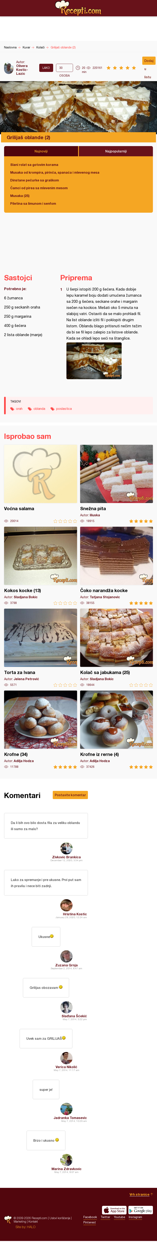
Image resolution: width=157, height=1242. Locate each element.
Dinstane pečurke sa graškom (34, 180)
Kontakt (33, 1222)
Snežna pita (116, 484)
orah (19, 408)
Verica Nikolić (66, 1068)
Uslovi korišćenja (59, 1219)
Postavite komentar (70, 795)
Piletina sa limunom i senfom (33, 203)
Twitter (105, 1218)
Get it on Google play (140, 1211)
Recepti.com (78, 8)
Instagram (135, 1218)
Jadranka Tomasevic (70, 1119)
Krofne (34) (40, 730)
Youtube (119, 1218)
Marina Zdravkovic (67, 1170)
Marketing (20, 1222)
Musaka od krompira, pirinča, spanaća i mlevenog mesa (54, 172)
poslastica (64, 408)
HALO (31, 1228)
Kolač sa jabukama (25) (116, 648)
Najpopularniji (116, 151)
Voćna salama (40, 484)
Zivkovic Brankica (66, 857)
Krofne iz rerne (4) (116, 730)
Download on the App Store (114, 1211)
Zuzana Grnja (66, 965)
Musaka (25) (19, 196)
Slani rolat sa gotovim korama (34, 165)
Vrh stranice (139, 1195)
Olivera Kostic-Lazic (22, 69)
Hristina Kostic (75, 914)
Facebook (90, 1218)
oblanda (39, 408)
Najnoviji (41, 151)
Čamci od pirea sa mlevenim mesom (39, 188)
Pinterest (89, 1223)
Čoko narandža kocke (116, 566)
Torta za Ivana (40, 648)
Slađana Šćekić (74, 1016)
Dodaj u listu (149, 62)
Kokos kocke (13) (40, 566)
